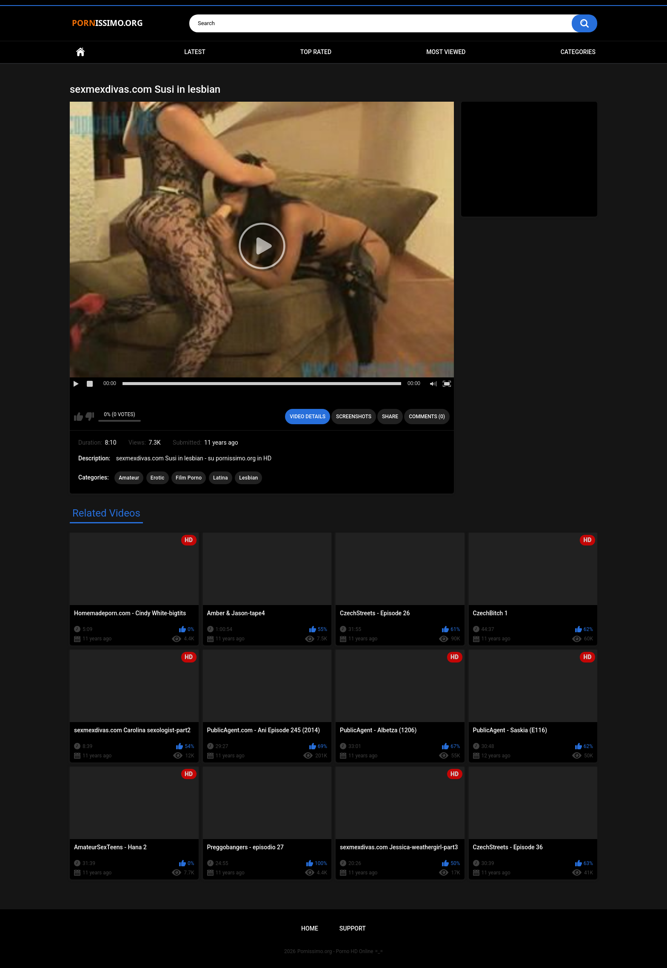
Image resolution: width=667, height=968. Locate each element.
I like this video (78, 416)
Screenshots (353, 417)
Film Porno (189, 478)
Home (80, 52)
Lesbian (248, 478)
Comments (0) (427, 417)
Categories (578, 52)
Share (390, 417)
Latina (220, 478)
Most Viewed (445, 52)
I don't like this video (89, 416)
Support (352, 928)
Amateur (129, 478)
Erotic (158, 478)
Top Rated (315, 52)
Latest (194, 52)
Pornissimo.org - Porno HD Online (335, 951)
